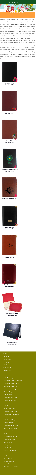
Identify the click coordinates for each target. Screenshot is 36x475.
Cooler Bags (8, 442)
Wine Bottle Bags (9, 408)
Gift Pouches (8, 394)
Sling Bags (7, 417)
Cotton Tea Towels (10, 450)
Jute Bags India (12, 2)
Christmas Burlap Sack (11, 383)
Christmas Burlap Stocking (13, 380)
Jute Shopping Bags (10, 400)
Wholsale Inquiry (10, 458)
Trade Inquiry (7, 359)
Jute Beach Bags (9, 403)
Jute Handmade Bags (11, 425)
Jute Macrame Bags (10, 411)
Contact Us (7, 367)
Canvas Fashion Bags (11, 436)
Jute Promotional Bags (11, 405)
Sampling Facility (10, 464)
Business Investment (11, 466)
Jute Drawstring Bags (11, 431)
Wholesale (6, 362)
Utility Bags (8, 445)
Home (5, 353)
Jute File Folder (9, 447)
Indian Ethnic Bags (10, 389)
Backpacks (7, 433)
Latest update (9, 461)
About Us (6, 356)
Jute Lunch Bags (9, 439)
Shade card (7, 370)
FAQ (5, 455)
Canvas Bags (8, 391)
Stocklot (6, 365)
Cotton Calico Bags (10, 428)
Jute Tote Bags (9, 378)
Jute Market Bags (10, 419)
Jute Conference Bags (11, 414)
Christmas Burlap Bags (11, 386)
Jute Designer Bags (10, 397)
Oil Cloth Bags (9, 422)
